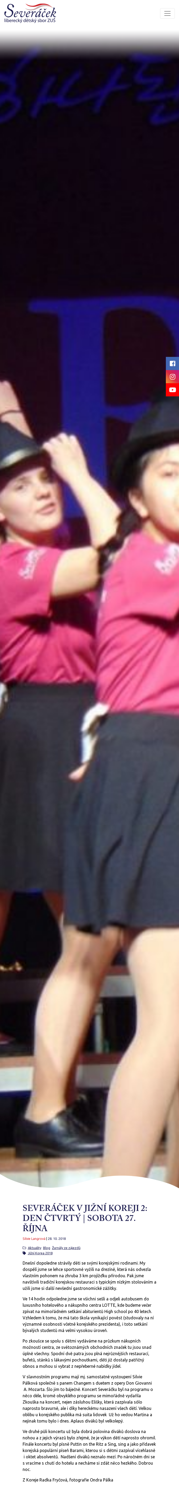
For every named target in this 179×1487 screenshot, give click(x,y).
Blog (46, 1248)
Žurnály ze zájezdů (66, 1248)
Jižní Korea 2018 (40, 1253)
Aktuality (34, 1248)
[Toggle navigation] (167, 13)
